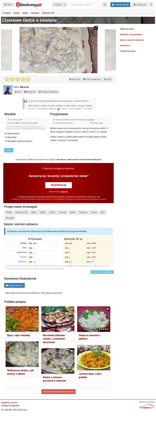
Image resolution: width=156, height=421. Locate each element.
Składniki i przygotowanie (131, 34)
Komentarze (125, 45)
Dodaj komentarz (14, 285)
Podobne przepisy (128, 51)
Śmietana (35, 13)
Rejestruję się (58, 185)
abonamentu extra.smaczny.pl (34, 128)
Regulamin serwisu (9, 402)
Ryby (103, 212)
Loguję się (64, 192)
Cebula (52, 212)
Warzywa (10, 218)
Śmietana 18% (48, 13)
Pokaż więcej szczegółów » (102, 272)
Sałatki (17, 13)
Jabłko (43, 212)
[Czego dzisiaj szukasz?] (86, 4)
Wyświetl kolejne (58, 391)
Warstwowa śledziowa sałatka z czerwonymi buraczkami (54, 339)
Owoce (94, 212)
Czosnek (62, 212)
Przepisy (58, 4)
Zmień (20, 120)
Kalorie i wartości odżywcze (132, 40)
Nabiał (25, 13)
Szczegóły (33, 123)
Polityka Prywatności (10, 405)
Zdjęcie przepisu (127, 29)
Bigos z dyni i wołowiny (18, 335)
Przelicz (9, 150)
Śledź (33, 212)
